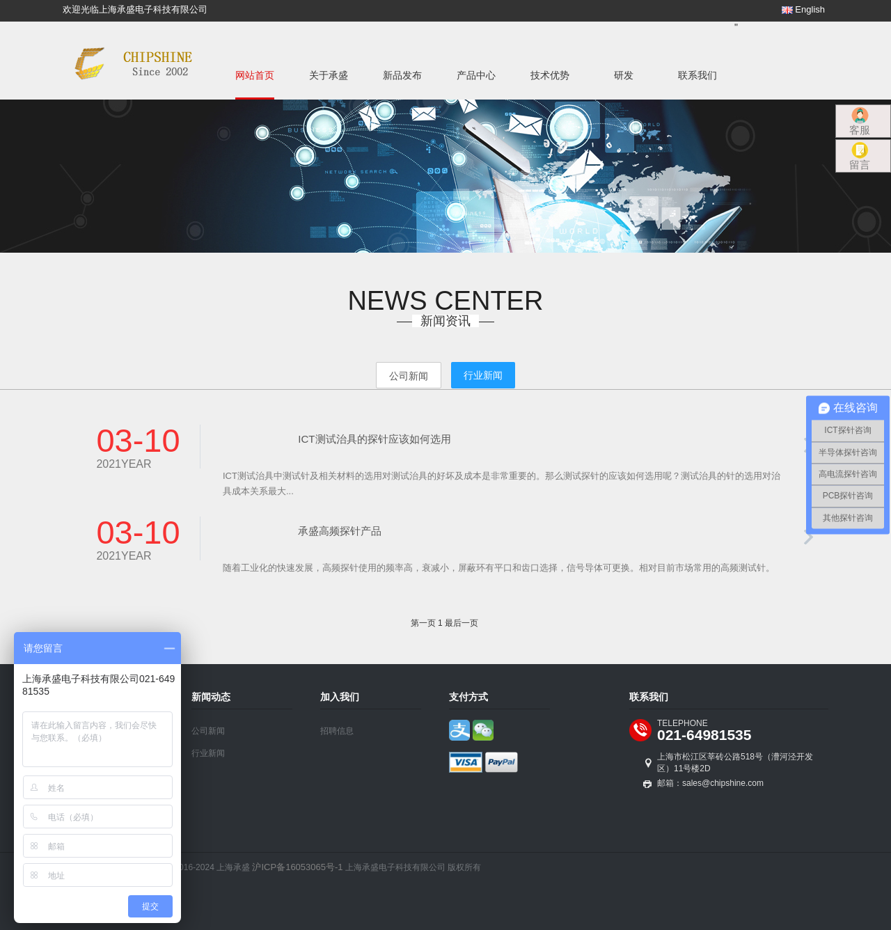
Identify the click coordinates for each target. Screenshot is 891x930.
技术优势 (549, 75)
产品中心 (476, 75)
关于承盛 (328, 75)
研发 (623, 75)
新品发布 (402, 75)
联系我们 (697, 75)
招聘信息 (337, 731)
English (803, 9)
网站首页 (254, 75)
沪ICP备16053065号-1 (297, 867)
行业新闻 (208, 753)
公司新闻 (208, 731)
